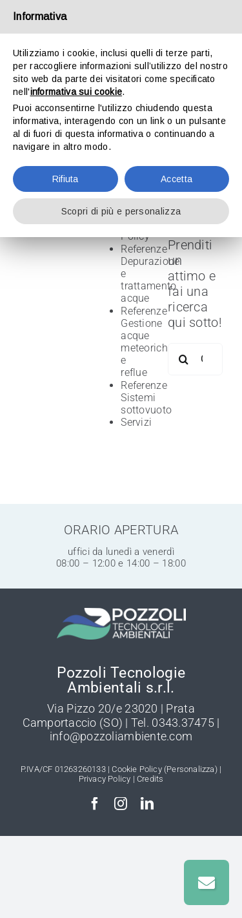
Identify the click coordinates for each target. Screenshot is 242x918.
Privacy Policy (105, 779)
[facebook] (94, 803)
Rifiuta (65, 179)
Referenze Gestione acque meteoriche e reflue (147, 342)
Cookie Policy (137, 769)
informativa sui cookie (76, 92)
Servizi (136, 422)
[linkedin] (147, 803)
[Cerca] (184, 359)
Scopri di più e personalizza (121, 211)
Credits (150, 779)
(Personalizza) (190, 769)
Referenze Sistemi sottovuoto (146, 397)
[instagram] (120, 803)
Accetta (176, 179)
